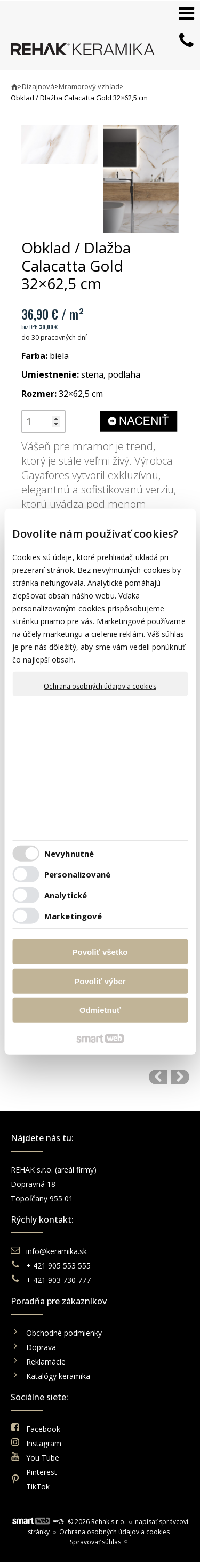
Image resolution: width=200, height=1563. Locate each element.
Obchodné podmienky (64, 1333)
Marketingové (73, 915)
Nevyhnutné (69, 853)
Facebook (43, 1429)
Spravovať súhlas (95, 1541)
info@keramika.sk (56, 1251)
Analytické (65, 894)
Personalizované (77, 873)
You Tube (42, 1458)
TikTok (38, 1486)
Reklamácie (47, 1362)
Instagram (43, 1443)
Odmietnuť (100, 1010)
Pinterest (41, 1472)
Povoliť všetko (100, 951)
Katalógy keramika (58, 1376)
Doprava (41, 1347)
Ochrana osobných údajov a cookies (100, 686)
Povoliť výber (99, 980)
